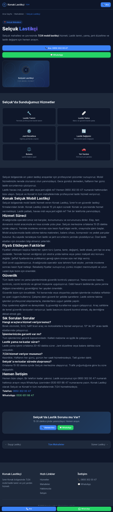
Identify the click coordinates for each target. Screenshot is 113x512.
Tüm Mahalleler (56, 444)
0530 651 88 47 (25, 395)
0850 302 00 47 (22, 391)
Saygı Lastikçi (13, 444)
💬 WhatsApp (56, 55)
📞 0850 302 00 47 (87, 479)
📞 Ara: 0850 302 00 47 (56, 48)
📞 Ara (106, 5)
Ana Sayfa (7, 14)
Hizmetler (44, 479)
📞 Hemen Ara (48, 427)
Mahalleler (19, 14)
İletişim (43, 493)
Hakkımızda (45, 488)
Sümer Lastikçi (99, 444)
